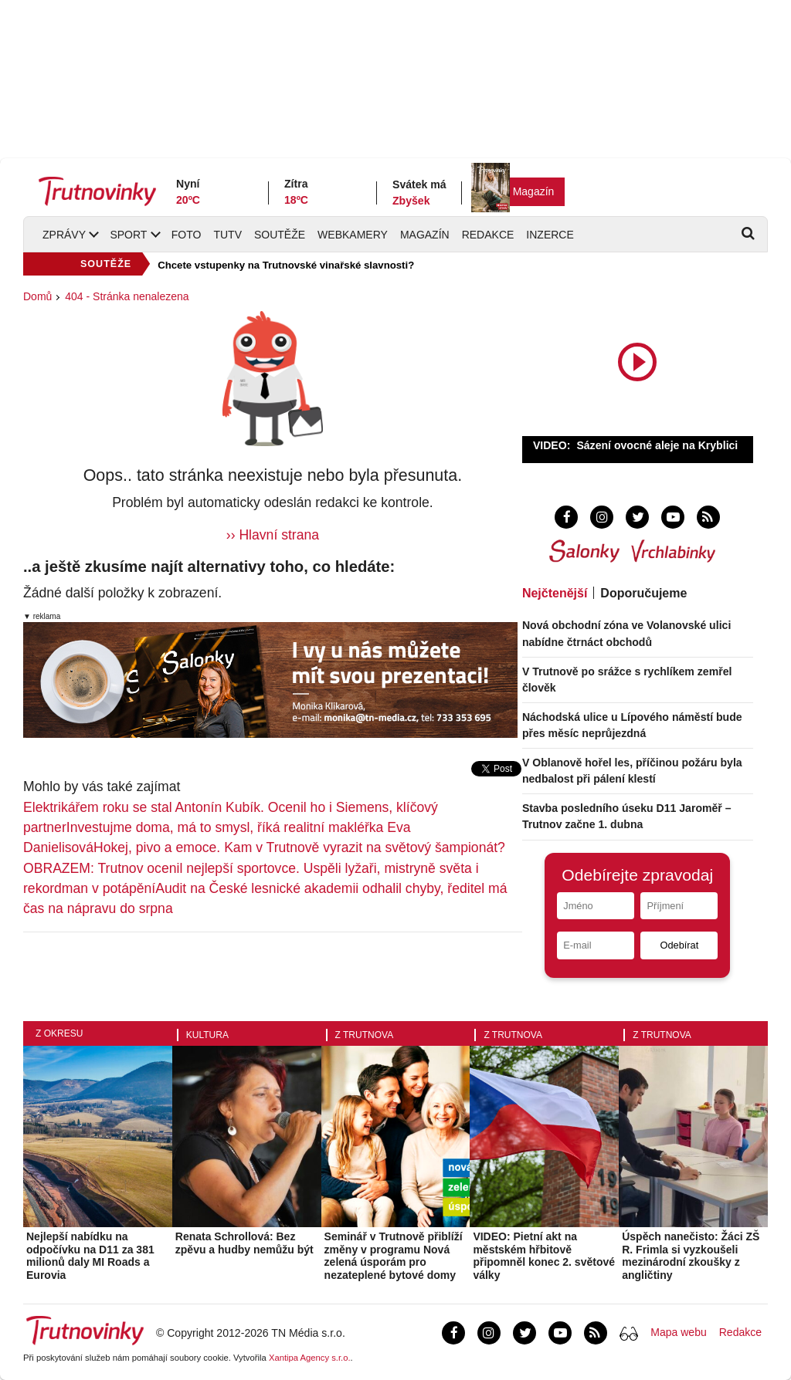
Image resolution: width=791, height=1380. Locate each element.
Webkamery (352, 234)
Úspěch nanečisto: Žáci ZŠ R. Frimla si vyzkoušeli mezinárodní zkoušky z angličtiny (690, 1255)
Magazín (534, 191)
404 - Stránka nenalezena (126, 296)
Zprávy (64, 234)
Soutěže (279, 234)
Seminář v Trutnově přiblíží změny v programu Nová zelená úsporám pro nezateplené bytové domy (393, 1255)
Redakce (488, 234)
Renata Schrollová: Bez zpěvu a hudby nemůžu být (244, 1243)
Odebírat (679, 945)
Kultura (207, 1035)
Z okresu (59, 1033)
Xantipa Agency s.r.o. (310, 1357)
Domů (37, 296)
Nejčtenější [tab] (554, 593)
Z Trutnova (364, 1035)
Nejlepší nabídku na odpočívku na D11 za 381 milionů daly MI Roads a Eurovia (90, 1255)
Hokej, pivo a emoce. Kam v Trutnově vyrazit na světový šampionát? (299, 847)
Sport (128, 234)
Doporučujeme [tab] (643, 593)
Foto (186, 234)
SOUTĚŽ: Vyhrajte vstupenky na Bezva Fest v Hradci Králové (305, 265)
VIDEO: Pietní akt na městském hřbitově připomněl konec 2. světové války (544, 1255)
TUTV (227, 234)
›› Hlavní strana (272, 535)
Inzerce (549, 234)
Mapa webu (678, 1332)
